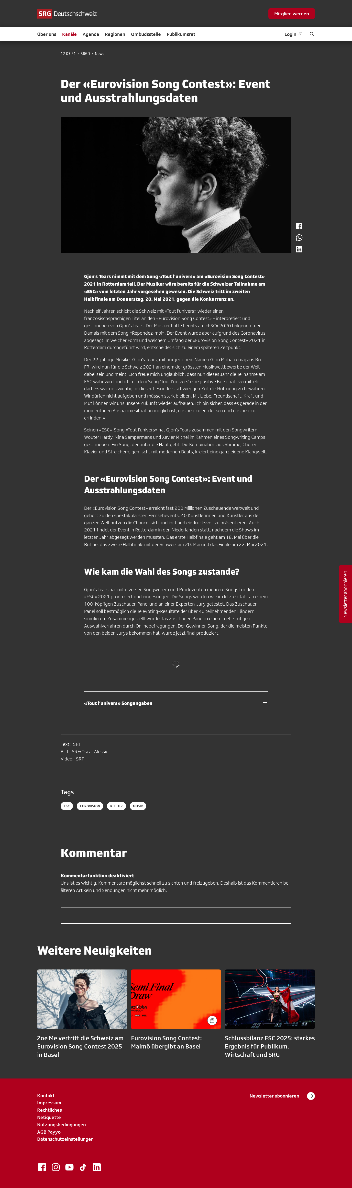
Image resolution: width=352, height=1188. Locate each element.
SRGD (85, 53)
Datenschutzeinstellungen (65, 1139)
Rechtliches (49, 1110)
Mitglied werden (291, 13)
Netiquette (49, 1117)
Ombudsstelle (146, 34)
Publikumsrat (181, 34)
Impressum (49, 1102)
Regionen (115, 34)
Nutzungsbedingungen (61, 1124)
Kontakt (46, 1095)
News (99, 53)
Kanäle (69, 34)
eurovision (90, 806)
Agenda (91, 34)
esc (67, 806)
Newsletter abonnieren (282, 1096)
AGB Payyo (49, 1132)
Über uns (46, 34)
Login (294, 34)
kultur (116, 806)
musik (138, 806)
